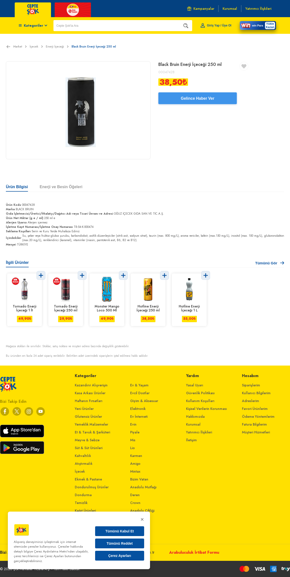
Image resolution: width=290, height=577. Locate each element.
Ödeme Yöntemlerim (258, 416)
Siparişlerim (251, 385)
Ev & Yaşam (139, 385)
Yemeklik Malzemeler (91, 424)
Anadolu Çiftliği (142, 510)
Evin (133, 424)
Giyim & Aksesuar (144, 400)
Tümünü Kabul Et (119, 531)
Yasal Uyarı (194, 385)
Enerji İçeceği (57, 46)
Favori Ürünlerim (255, 408)
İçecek (36, 46)
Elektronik (138, 408)
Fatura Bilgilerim (254, 424)
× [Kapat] (142, 519)
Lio (132, 447)
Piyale (134, 432)
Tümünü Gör (269, 263)
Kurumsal (193, 424)
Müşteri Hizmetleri (256, 432)
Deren (135, 494)
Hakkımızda (195, 416)
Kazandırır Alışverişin (91, 385)
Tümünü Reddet (120, 543)
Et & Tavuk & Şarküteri (92, 432)
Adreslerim (250, 400)
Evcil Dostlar (140, 393)
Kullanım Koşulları (200, 400)
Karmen (136, 455)
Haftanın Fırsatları (88, 400)
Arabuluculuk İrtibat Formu (194, 552)
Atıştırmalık (83, 463)
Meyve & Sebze (87, 440)
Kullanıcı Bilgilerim (256, 393)
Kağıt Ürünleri (85, 510)
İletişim (191, 440)
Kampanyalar (200, 8)
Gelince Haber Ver (197, 98)
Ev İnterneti (139, 416)
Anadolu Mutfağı (143, 487)
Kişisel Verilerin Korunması (206, 408)
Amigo (135, 463)
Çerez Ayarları (119, 556)
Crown (135, 502)
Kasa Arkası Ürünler (90, 393)
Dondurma (83, 494)
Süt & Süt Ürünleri (88, 447)
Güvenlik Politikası (200, 393)
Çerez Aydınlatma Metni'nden (54, 551)
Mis (132, 440)
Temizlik (81, 502)
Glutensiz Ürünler (88, 416)
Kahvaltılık (83, 455)
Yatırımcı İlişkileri (199, 432)
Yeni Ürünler (84, 408)
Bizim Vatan (139, 479)
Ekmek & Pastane (88, 479)
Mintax (135, 471)
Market (20, 46)
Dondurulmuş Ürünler (92, 487)
